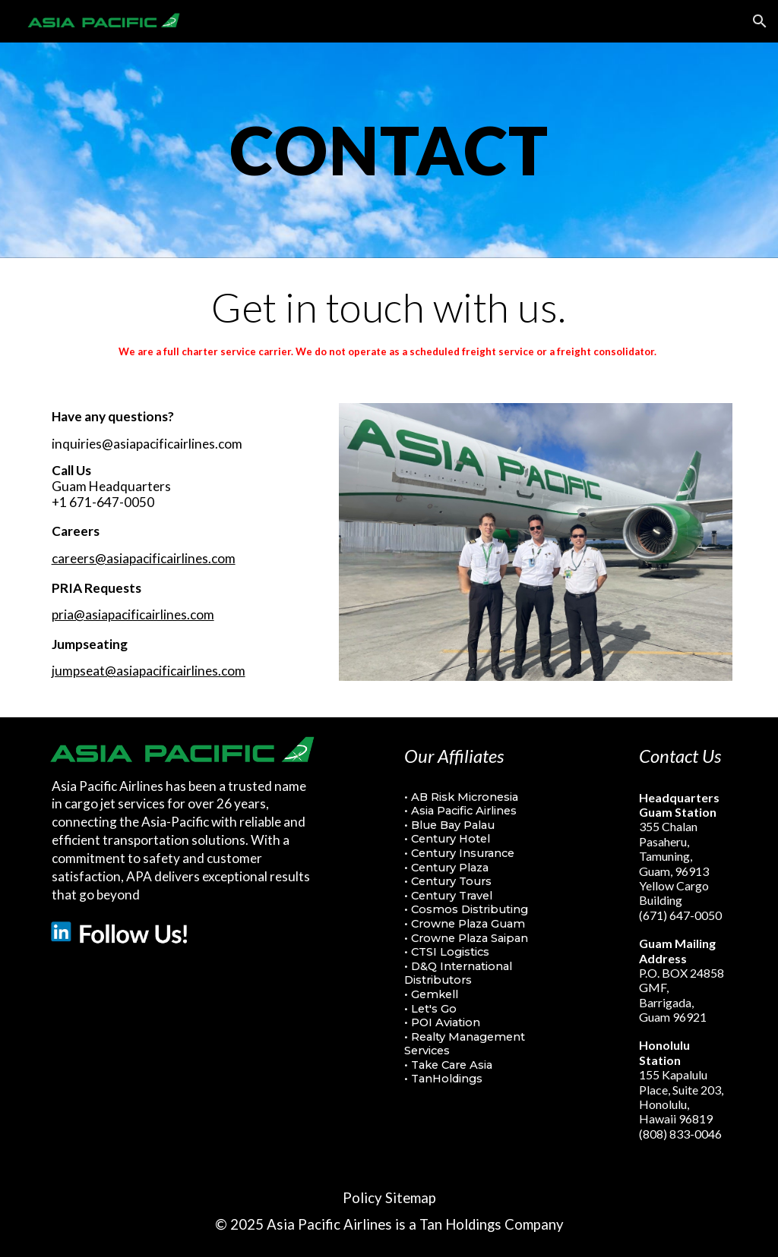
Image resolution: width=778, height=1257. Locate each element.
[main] (389, 150)
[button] (760, 21)
